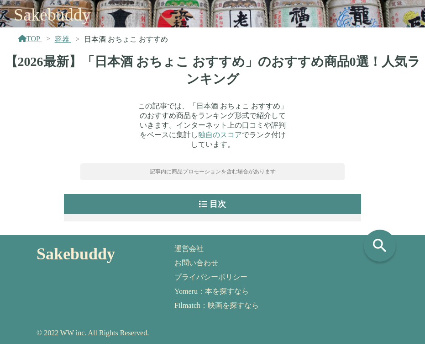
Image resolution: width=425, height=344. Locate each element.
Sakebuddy (52, 14)
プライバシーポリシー (210, 277)
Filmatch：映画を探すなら (216, 305)
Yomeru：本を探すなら (211, 291)
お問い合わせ (196, 263)
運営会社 (189, 249)
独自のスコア (220, 135)
